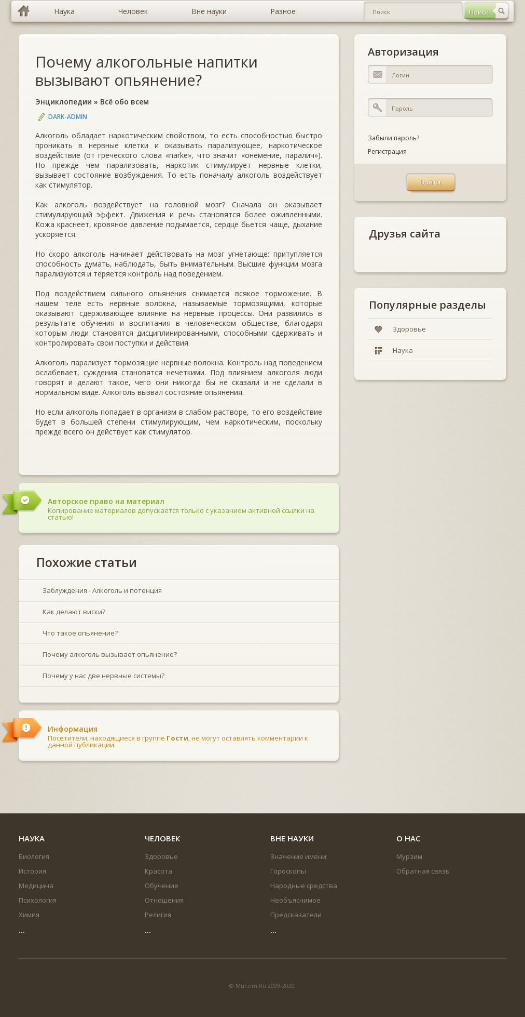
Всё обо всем (124, 102)
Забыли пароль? (393, 138)
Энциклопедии (63, 102)
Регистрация (387, 151)
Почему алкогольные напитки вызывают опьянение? (146, 70)
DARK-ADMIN (67, 116)
